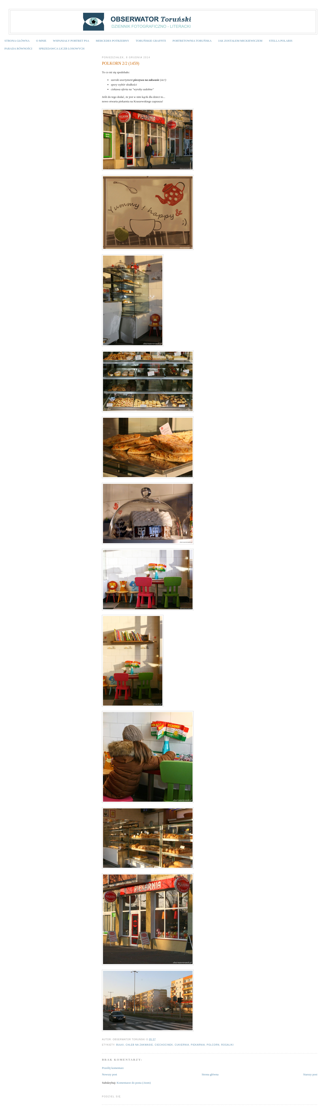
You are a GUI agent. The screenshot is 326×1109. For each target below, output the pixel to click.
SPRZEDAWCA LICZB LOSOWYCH (61, 48)
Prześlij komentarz (113, 1068)
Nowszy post (109, 1074)
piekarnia (198, 1045)
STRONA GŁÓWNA (17, 40)
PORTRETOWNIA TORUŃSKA (192, 40)
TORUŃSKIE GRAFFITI (151, 40)
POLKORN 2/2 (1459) (120, 63)
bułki (120, 1045)
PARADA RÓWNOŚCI (18, 48)
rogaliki (227, 1045)
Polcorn (213, 1045)
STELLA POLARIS (280, 40)
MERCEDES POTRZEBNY (112, 40)
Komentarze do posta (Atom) (134, 1082)
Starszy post (310, 1074)
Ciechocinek (164, 1045)
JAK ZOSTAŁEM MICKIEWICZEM (240, 40)
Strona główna (210, 1074)
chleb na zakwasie (139, 1045)
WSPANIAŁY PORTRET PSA (71, 40)
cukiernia (182, 1045)
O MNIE (41, 40)
